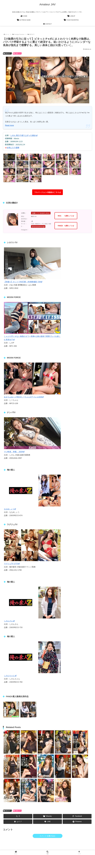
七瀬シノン (17, 53)
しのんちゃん (10, 676)
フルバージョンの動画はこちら (47, 192)
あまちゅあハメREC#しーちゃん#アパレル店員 (24, 397)
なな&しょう (10, 509)
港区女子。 (7, 53)
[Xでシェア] (17, 816)
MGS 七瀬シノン (66, 216)
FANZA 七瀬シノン (66, 225)
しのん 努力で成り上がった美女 (23, 135)
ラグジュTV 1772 (12, 564)
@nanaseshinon (38, 226)
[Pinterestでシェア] (77, 821)
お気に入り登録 (13, 147)
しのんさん (9, 621)
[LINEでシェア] (47, 821)
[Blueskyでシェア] (47, 816)
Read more (9, 125)
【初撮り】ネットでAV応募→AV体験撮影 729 (23, 282)
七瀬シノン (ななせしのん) (41, 213)
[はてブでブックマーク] (17, 821)
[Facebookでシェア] (77, 816)
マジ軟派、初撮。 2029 (14, 452)
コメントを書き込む (48, 836)
